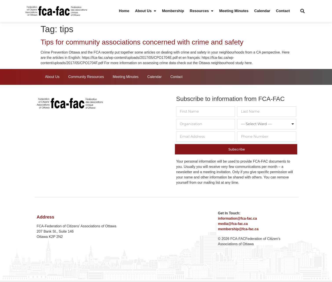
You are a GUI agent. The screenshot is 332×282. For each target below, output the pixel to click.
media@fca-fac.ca (233, 224)
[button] (302, 11)
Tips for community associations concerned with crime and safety (142, 42)
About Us (145, 11)
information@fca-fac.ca (237, 218)
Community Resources (86, 77)
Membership (173, 11)
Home (124, 11)
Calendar (262, 11)
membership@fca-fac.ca (238, 229)
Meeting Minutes (233, 11)
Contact (283, 11)
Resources (201, 11)
